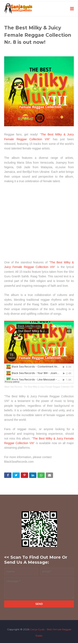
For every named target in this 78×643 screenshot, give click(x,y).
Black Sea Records (13, 387)
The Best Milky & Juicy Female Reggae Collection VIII (49, 387)
